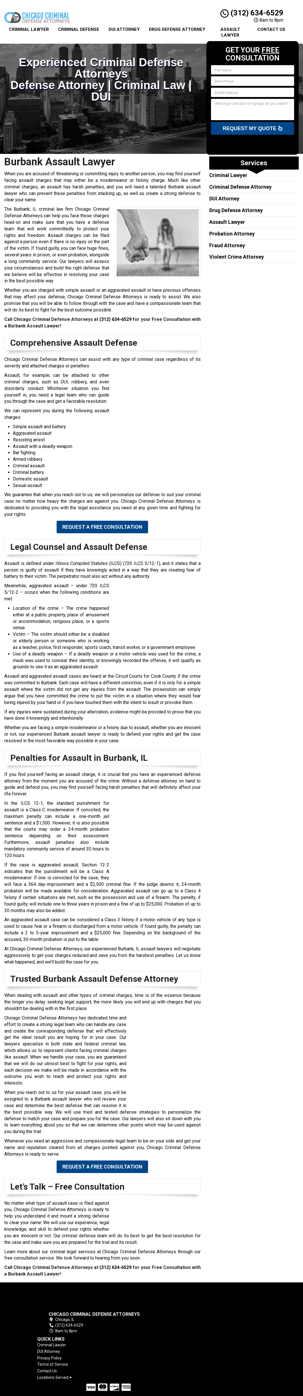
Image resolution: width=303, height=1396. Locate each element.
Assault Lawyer (230, 32)
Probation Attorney (232, 234)
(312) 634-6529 (251, 13)
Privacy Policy (181, 1308)
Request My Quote (252, 128)
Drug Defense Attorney (177, 29)
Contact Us (271, 29)
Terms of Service (184, 1315)
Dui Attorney (124, 29)
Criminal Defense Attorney (240, 187)
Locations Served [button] (186, 1328)
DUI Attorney (224, 199)
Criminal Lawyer (29, 29)
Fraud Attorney (227, 245)
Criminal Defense (78, 29)
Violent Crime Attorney (236, 257)
